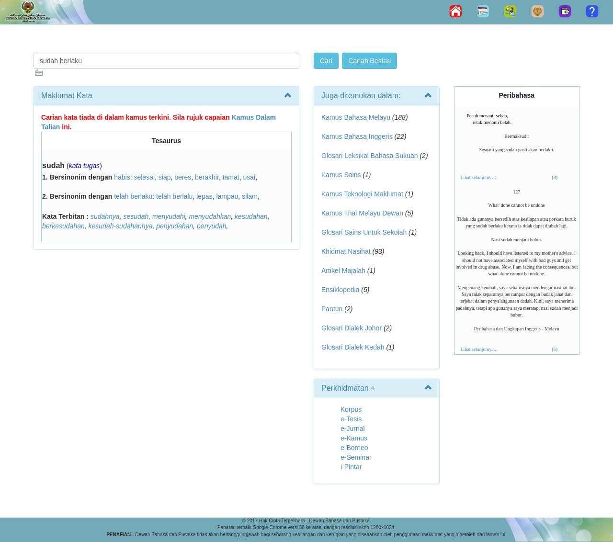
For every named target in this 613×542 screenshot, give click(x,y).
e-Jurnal (353, 428)
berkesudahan (63, 226)
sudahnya (105, 216)
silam (250, 196)
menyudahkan (210, 216)
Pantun (331, 309)
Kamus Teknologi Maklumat (362, 194)
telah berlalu (174, 196)
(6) (554, 349)
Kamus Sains (341, 175)
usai (249, 177)
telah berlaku (133, 196)
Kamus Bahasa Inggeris (357, 136)
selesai (144, 177)
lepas (204, 196)
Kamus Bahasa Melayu (356, 117)
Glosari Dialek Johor (351, 328)
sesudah (135, 216)
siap (165, 177)
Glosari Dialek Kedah (353, 347)
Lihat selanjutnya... (479, 177)
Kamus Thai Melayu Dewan (362, 213)
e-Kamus (354, 438)
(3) (554, 177)
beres (182, 177)
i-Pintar (351, 467)
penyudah (212, 226)
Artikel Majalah (343, 270)
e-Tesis (351, 419)
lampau (227, 196)
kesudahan (251, 216)
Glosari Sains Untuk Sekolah (364, 232)
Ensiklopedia (340, 290)
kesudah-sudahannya (121, 226)
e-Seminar (356, 457)
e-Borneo (354, 448)
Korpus (351, 409)
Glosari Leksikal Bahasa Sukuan (369, 155)
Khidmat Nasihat (346, 251)
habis (122, 177)
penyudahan (174, 226)
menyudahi (168, 216)
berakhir (207, 177)
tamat (231, 177)
